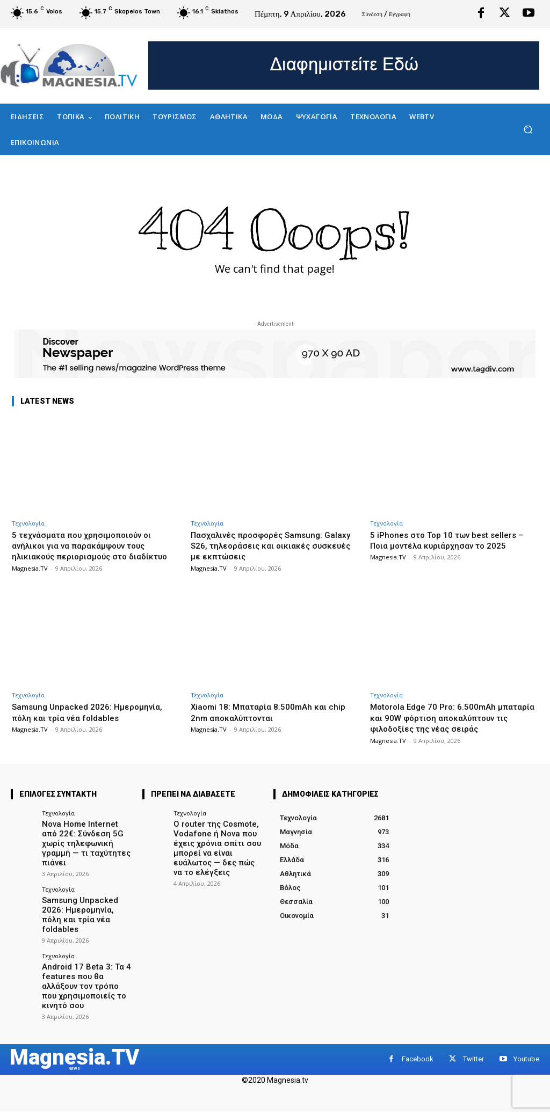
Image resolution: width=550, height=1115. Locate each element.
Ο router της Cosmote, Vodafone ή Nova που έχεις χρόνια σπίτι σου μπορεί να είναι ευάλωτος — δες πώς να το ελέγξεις (218, 861)
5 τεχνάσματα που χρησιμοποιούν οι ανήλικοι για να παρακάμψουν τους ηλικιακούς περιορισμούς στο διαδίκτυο (89, 551)
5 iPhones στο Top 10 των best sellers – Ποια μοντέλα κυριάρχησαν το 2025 (451, 540)
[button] (527, 129)
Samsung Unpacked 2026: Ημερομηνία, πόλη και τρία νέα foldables (93, 723)
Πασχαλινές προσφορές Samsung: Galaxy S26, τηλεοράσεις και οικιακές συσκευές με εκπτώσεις (271, 545)
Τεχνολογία (28, 523)
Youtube (526, 1046)
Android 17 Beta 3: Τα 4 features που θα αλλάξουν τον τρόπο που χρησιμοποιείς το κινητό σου (84, 975)
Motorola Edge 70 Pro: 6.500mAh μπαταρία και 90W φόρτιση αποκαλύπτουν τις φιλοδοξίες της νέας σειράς (443, 734)
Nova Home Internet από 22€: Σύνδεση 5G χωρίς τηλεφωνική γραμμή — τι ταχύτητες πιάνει (82, 857)
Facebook (417, 1046)
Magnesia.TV (30, 579)
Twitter (473, 1046)
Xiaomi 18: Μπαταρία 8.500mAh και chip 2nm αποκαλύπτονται (275, 723)
